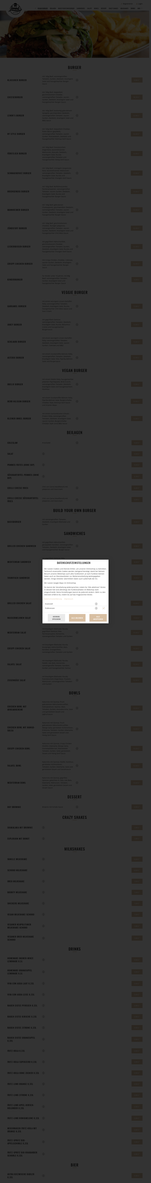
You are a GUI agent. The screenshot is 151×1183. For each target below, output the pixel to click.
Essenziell (49, 604)
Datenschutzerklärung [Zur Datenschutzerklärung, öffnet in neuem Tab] (53, 599)
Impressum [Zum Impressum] (68, 599)
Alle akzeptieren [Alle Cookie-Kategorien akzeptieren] (98, 617)
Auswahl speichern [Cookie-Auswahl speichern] (56, 617)
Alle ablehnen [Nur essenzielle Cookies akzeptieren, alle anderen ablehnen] (77, 618)
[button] (96, 604)
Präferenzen (50, 608)
